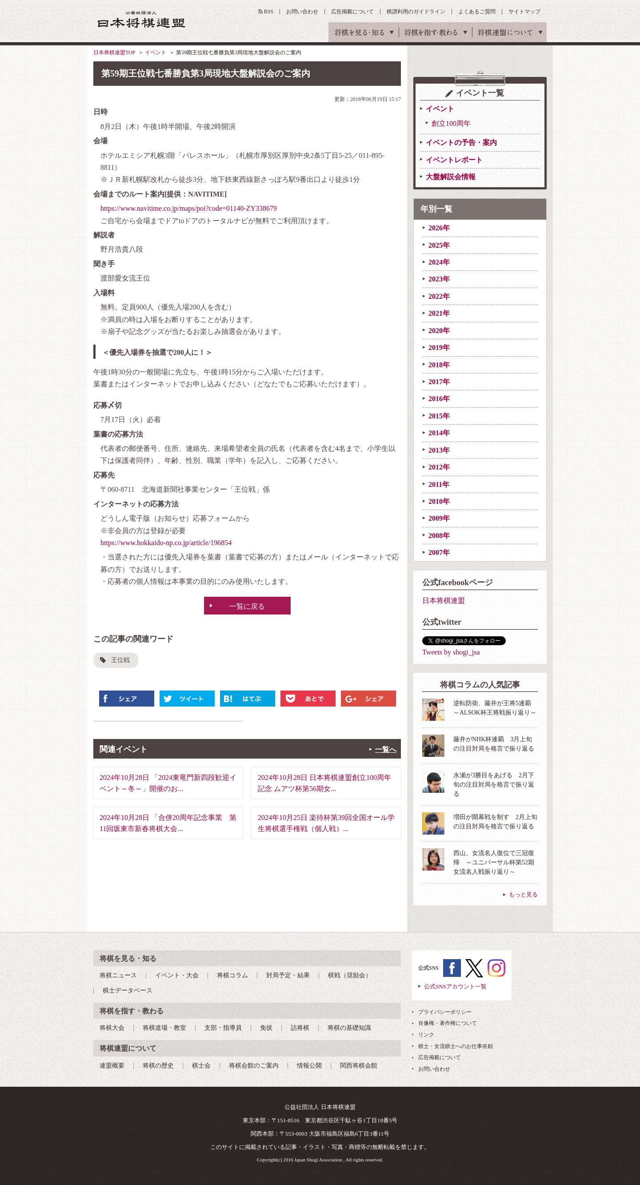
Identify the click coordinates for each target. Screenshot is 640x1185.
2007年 (439, 552)
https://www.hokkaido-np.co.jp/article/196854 (166, 542)
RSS (268, 11)
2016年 (439, 398)
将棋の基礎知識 (349, 1027)
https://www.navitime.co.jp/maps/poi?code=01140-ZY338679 (188, 208)
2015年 (439, 416)
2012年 (439, 467)
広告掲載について (352, 11)
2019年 (439, 347)
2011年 (438, 484)
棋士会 (201, 1065)
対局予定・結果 (288, 975)
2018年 (439, 365)
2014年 (439, 433)
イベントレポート (454, 160)
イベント (155, 52)
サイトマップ (524, 11)
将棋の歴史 (158, 1065)
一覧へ (385, 749)
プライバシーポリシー (445, 1012)
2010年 (439, 501)
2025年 (439, 245)
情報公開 (309, 1065)
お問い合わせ (302, 11)
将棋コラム (232, 975)
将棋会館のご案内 (254, 1065)
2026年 (439, 228)
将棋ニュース (118, 975)
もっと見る (523, 894)
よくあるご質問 (477, 11)
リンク (426, 1035)
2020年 (439, 330)
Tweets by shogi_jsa (451, 652)
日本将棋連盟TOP (114, 52)
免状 (266, 1027)
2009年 (439, 518)
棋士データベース (127, 990)
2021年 (439, 313)
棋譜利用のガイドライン (416, 11)
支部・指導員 (223, 1027)
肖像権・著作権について (447, 1023)
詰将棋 (300, 1027)
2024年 (439, 262)
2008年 (439, 535)
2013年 (439, 450)
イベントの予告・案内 (461, 142)
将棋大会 (112, 1027)
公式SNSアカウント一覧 (455, 986)
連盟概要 (112, 1065)
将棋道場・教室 (164, 1027)
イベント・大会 (177, 975)
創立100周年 (451, 123)
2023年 (439, 279)
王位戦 (120, 660)
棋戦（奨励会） (350, 975)
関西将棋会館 (358, 1065)
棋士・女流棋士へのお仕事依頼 (455, 1046)
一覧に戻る (247, 606)
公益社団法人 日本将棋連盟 (142, 19)
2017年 (439, 382)
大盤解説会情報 (451, 177)
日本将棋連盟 (443, 600)
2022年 (439, 296)
